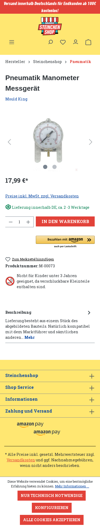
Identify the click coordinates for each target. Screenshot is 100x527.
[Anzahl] (19, 221)
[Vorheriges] (9, 142)
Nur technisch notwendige (51, 495)
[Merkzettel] (62, 42)
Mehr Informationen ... (72, 486)
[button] (65, 242)
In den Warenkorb (65, 221)
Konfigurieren (51, 507)
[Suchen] (50, 40)
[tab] (48, 324)
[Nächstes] (91, 142)
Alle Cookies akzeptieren (51, 519)
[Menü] (11, 40)
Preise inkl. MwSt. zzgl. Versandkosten (42, 196)
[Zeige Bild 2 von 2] (55, 167)
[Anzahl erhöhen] (28, 221)
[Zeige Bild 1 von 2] (45, 167)
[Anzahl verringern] (10, 221)
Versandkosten (21, 459)
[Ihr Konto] (75, 40)
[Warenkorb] (88, 42)
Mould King (16, 98)
